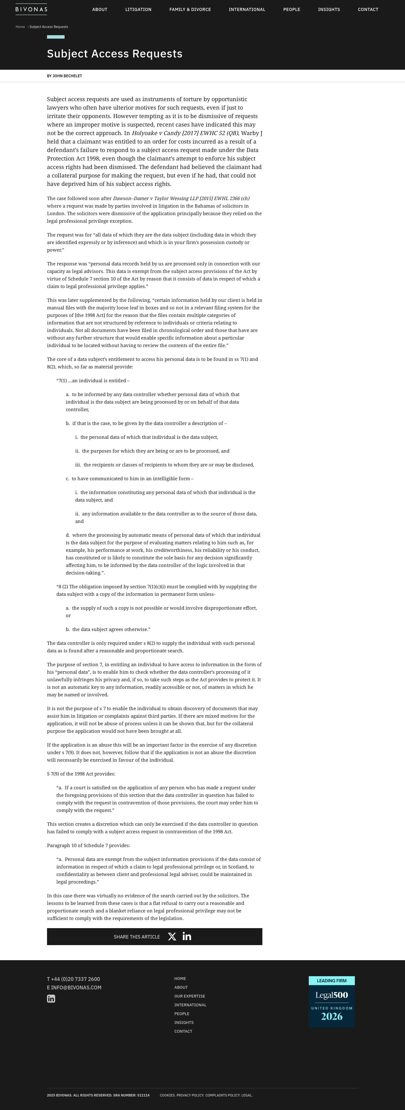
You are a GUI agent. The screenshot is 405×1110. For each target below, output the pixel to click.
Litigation (138, 9)
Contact (368, 9)
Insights (329, 9)
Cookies (167, 1095)
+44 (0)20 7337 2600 (75, 979)
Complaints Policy (222, 1095)
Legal (246, 1095)
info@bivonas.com (76, 987)
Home (20, 26)
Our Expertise (189, 996)
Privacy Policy (189, 1095)
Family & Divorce (190, 9)
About (100, 9)
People (291, 9)
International (247, 9)
